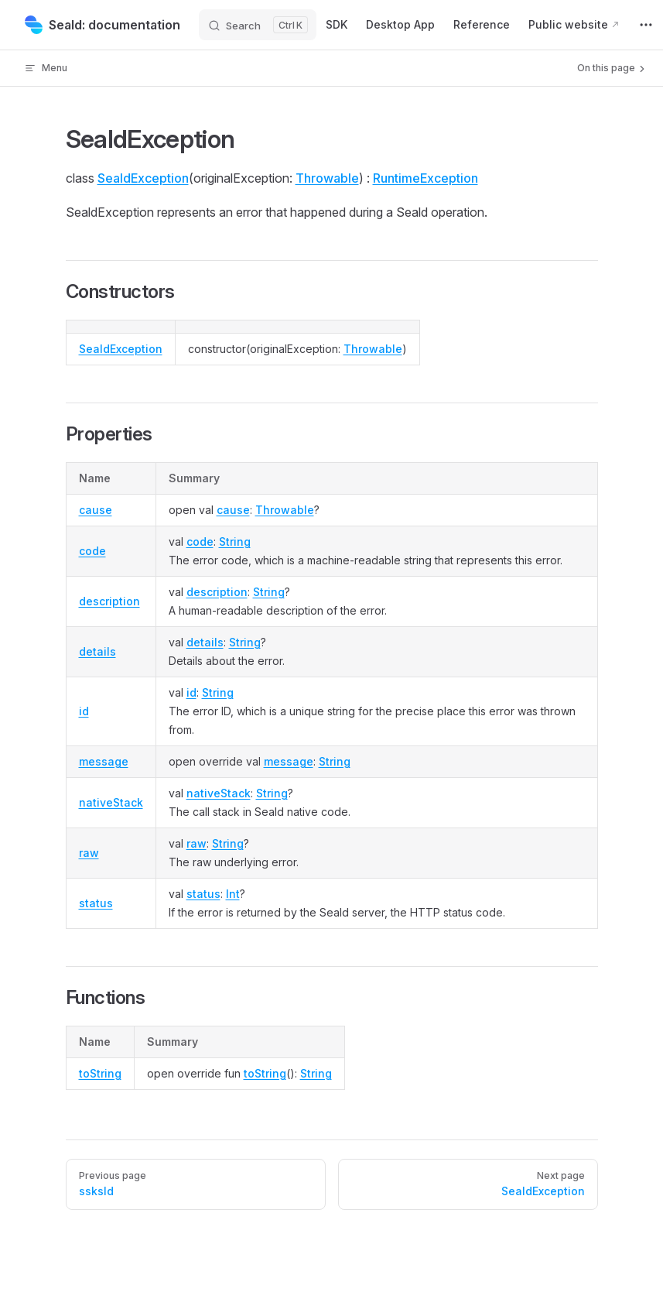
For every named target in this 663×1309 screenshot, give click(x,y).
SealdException (143, 178)
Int (233, 893)
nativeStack (111, 802)
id (84, 711)
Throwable (327, 178)
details (97, 651)
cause (95, 509)
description (109, 601)
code (92, 550)
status (96, 903)
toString (100, 1073)
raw (89, 852)
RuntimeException (425, 178)
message (103, 761)
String (235, 541)
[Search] (257, 24)
